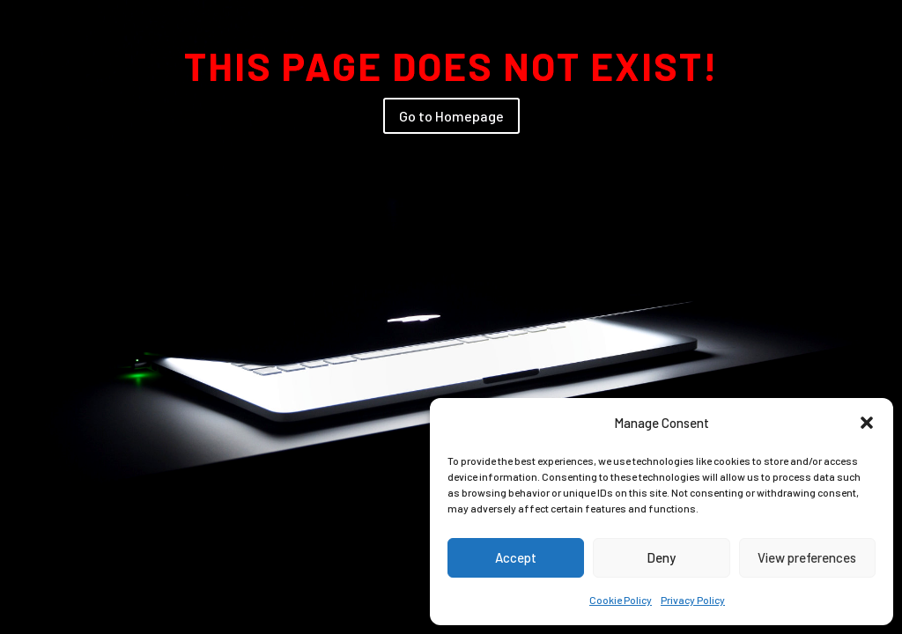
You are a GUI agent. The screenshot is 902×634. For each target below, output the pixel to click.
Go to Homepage (451, 115)
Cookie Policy (620, 599)
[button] (867, 422)
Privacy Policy (693, 599)
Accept (515, 557)
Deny (661, 557)
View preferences (807, 557)
